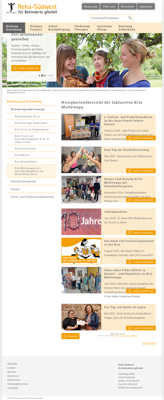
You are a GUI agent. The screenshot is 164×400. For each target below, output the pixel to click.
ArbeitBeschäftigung (59, 28)
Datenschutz (13, 380)
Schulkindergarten (23, 181)
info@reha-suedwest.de (130, 387)
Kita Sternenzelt (25, 148)
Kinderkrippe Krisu (27, 116)
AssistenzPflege (104, 28)
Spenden (146, 6)
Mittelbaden (46, 90)
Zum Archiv (149, 343)
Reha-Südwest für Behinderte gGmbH (23, 90)
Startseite (12, 364)
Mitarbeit (127, 6)
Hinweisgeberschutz (17, 384)
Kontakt (11, 368)
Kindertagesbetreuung (83, 90)
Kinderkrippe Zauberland (31, 122)
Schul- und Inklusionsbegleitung (32, 197)
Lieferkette (12, 388)
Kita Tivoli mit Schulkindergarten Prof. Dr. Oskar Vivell (32, 139)
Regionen (91, 6)
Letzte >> (134, 335)
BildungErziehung (14, 28)
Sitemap (11, 372)
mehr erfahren (28, 68)
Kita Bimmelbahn (26, 161)
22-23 (124, 335)
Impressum (13, 376)
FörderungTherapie (82, 28)
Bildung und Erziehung (62, 90)
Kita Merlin (22, 155)
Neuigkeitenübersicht (16, 92)
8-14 (115, 335)
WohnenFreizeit (36, 28)
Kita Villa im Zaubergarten (32, 129)
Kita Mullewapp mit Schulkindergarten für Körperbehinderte (119, 90)
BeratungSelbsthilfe (127, 28)
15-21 (119, 335)
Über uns (109, 6)
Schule (15, 189)
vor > (129, 335)
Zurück (72, 336)
